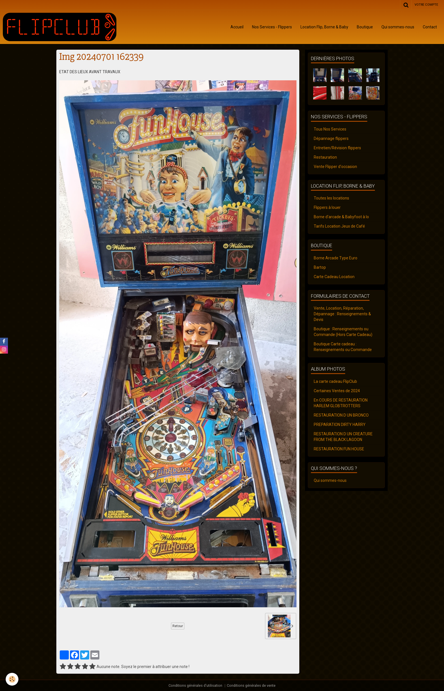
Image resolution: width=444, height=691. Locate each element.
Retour (177, 626)
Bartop (320, 267)
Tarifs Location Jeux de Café (339, 226)
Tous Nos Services (330, 129)
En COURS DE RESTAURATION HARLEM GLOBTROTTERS (341, 403)
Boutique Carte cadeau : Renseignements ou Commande (343, 347)
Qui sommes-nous (397, 27)
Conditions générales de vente (251, 685)
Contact (430, 27)
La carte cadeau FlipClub (335, 381)
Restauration (325, 157)
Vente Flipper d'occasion (335, 166)
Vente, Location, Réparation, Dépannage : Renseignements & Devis (342, 314)
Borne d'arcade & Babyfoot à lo (341, 217)
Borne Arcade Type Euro (335, 258)
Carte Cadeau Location (334, 276)
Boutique (365, 27)
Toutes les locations (331, 198)
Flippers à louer (327, 207)
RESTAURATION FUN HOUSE (339, 449)
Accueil (237, 27)
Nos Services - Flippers (272, 27)
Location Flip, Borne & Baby (324, 27)
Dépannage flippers (331, 138)
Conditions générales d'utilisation (195, 685)
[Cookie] (12, 679)
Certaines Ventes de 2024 (337, 390)
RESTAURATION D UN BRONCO (341, 415)
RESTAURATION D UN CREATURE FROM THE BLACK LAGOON (343, 437)
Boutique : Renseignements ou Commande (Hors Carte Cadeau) (343, 332)
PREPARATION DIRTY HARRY (340, 424)
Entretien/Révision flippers (337, 148)
